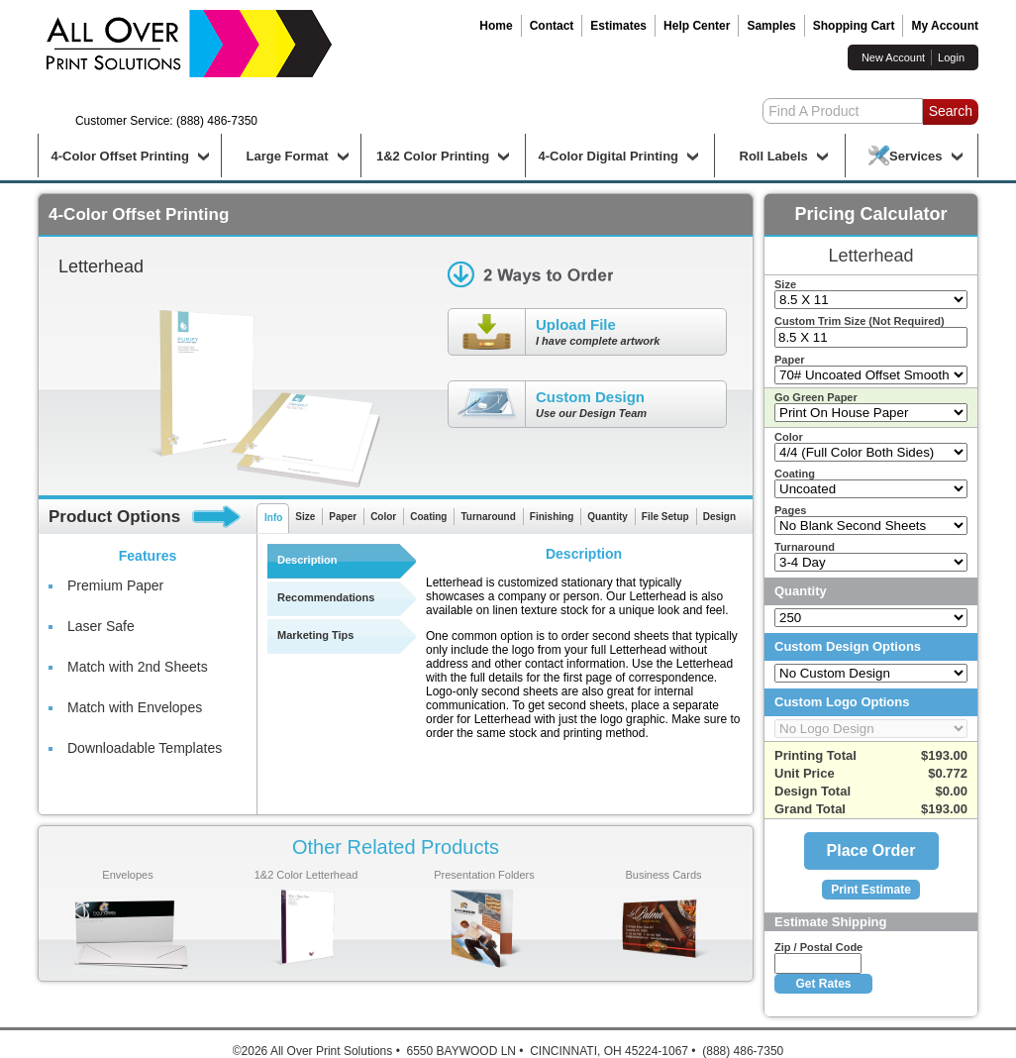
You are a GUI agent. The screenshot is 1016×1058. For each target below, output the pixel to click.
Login (951, 57)
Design (719, 516)
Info (273, 517)
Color (383, 516)
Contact (552, 26)
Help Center (696, 26)
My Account (944, 26)
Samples (771, 26)
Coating (428, 516)
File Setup (665, 516)
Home (495, 26)
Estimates (618, 26)
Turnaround (487, 516)
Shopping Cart (854, 26)
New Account (893, 57)
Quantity (607, 516)
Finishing (551, 516)
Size (305, 516)
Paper (342, 516)
